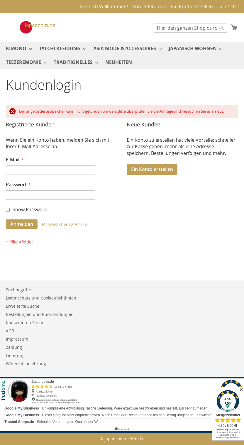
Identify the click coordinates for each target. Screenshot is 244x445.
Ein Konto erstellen (192, 6)
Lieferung (15, 355)
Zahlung (14, 347)
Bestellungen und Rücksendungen (40, 314)
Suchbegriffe (18, 289)
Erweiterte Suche (22, 306)
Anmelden (143, 6)
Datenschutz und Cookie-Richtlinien (41, 298)
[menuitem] (17, 48)
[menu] (122, 55)
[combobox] (190, 28)
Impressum (17, 339)
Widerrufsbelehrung (26, 363)
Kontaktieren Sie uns (26, 322)
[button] (228, 6)
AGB (10, 331)
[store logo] (31, 27)
